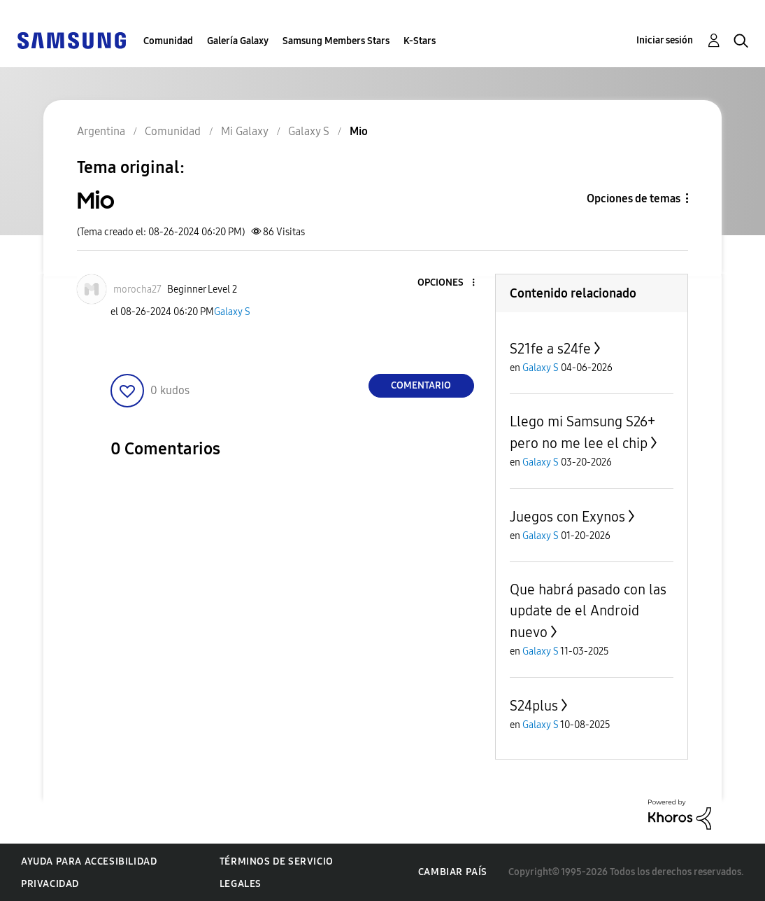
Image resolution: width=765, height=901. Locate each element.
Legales (241, 884)
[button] (449, 283)
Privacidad (50, 884)
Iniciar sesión (664, 40)
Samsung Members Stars (336, 41)
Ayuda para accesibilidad (89, 861)
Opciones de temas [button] (633, 198)
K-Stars (419, 41)
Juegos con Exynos (567, 516)
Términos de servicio (277, 861)
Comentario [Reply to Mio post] (421, 385)
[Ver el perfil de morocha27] (137, 289)
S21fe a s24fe (550, 348)
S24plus (534, 705)
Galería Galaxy (238, 41)
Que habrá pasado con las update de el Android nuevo (588, 611)
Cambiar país (452, 872)
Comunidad (168, 41)
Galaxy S (232, 312)
